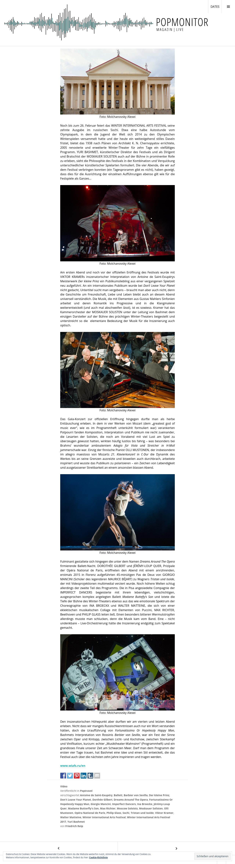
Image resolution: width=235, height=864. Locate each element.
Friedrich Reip (74, 826)
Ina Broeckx (144, 804)
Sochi (125, 813)
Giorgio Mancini (101, 804)
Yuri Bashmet (76, 821)
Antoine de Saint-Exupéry (96, 795)
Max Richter (107, 808)
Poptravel (86, 791)
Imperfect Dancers (124, 804)
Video (63, 786)
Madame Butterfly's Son (83, 808)
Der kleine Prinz (159, 795)
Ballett (118, 795)
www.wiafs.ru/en (72, 766)
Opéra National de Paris (90, 813)
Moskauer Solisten (151, 808)
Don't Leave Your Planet (75, 799)
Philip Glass (113, 813)
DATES (216, 6)
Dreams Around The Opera (131, 799)
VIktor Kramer (164, 813)
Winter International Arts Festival (104, 817)
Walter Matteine (70, 817)
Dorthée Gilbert (102, 799)
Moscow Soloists (127, 808)
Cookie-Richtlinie (98, 857)
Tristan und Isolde (142, 813)
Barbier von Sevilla (136, 795)
